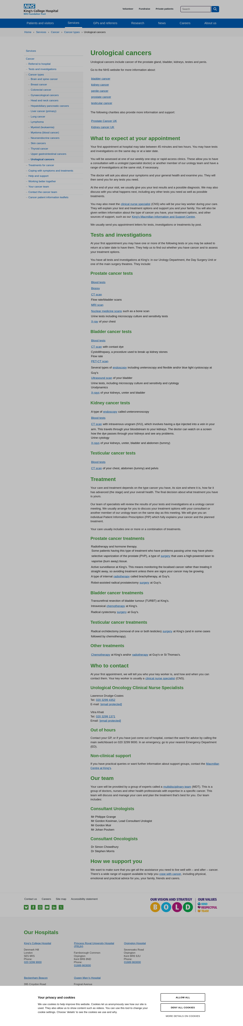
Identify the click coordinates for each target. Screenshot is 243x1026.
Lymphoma (37, 121)
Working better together (42, 181)
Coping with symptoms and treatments (50, 170)
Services (73, 22)
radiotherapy (121, 576)
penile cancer (99, 91)
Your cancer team (38, 186)
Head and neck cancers (44, 100)
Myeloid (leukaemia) (42, 127)
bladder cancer (100, 78)
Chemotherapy (100, 654)
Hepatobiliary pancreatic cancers (50, 105)
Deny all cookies (183, 1007)
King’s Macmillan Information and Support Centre (163, 216)
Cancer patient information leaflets (48, 197)
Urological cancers (42, 159)
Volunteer (128, 8)
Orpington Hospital (135, 943)
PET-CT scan (99, 361)
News (162, 23)
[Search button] (215, 9)
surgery (165, 556)
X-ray (94, 321)
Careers (185, 23)
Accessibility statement (84, 899)
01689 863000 (82, 965)
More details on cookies (183, 1016)
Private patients (164, 8)
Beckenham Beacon (36, 977)
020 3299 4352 (105, 700)
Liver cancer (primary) (43, 111)
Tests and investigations (42, 69)
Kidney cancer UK (102, 127)
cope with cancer (170, 874)
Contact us (30, 899)
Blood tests (98, 282)
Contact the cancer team (42, 192)
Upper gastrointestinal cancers (48, 153)
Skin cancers (38, 143)
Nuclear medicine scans (106, 311)
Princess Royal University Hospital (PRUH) (94, 945)
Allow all (183, 997)
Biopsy (95, 288)
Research (137, 23)
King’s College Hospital (37, 943)
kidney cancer (100, 84)
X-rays (95, 392)
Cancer (30, 58)
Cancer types (36, 74)
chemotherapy (116, 606)
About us (210, 23)
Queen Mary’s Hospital (87, 977)
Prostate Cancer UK (104, 121)
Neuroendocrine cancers (45, 138)
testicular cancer (101, 103)
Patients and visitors (40, 23)
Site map (61, 899)
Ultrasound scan (101, 378)
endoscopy (120, 367)
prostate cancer (101, 97)
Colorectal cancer (41, 89)
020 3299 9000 (33, 962)
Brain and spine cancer (44, 79)
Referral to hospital (39, 63)
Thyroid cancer (39, 148)
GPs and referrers (105, 23)
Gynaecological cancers (45, 95)
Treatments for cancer (41, 165)
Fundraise (144, 8)
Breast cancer (39, 84)
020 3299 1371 (105, 716)
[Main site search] (195, 9)
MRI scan (97, 305)
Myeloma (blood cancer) (45, 132)
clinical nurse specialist (135, 204)
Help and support (38, 175)
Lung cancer (38, 116)
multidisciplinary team (177, 786)
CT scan (96, 294)
